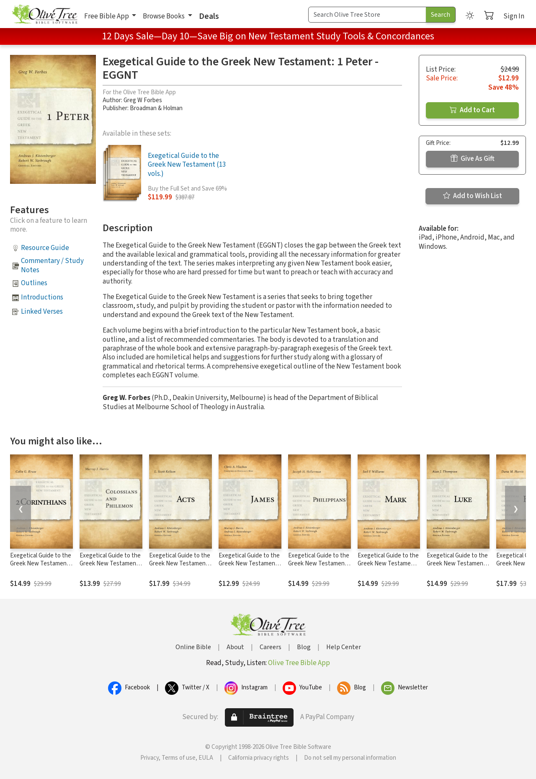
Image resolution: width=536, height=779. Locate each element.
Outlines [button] (34, 283)
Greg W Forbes (143, 100)
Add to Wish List (472, 196)
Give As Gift (473, 159)
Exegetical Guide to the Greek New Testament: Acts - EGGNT (179, 563)
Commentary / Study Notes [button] (52, 265)
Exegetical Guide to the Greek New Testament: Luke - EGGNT (457, 563)
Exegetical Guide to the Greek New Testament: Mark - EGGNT (388, 563)
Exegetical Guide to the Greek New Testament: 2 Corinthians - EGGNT (40, 563)
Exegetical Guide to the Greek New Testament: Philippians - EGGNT (318, 563)
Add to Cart (472, 110)
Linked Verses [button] (42, 312)
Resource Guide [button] (45, 248)
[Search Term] (367, 15)
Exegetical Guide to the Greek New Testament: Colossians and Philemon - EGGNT (110, 567)
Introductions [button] (42, 297)
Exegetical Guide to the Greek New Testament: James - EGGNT (249, 563)
